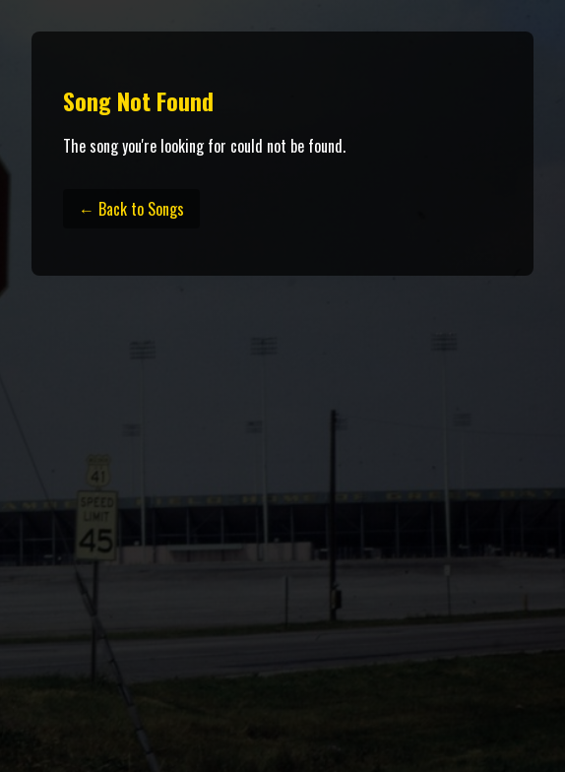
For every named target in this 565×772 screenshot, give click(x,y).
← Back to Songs (131, 209)
